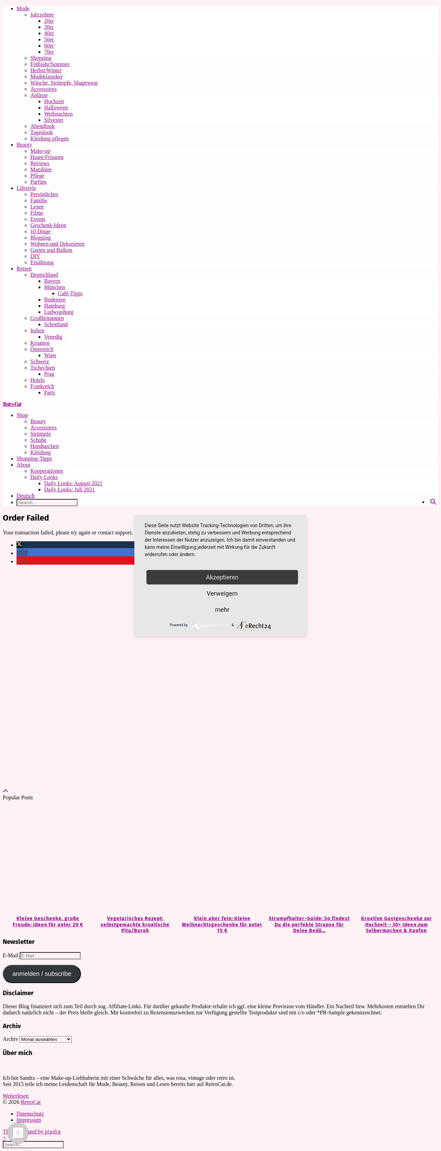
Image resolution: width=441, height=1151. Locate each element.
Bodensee (54, 299)
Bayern (52, 281)
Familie (38, 200)
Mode (23, 8)
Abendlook (42, 126)
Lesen (36, 207)
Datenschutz (30, 1114)
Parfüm (38, 182)
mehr (222, 609)
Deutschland (44, 275)
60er (49, 46)
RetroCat (12, 404)
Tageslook (41, 132)
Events (37, 219)
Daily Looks (44, 477)
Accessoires (43, 89)
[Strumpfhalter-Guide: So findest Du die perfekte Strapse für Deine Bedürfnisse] (307, 858)
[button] (19, 545)
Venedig (53, 337)
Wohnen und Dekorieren (57, 244)
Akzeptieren (222, 576)
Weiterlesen (16, 1096)
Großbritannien (47, 318)
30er (49, 27)
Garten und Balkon (51, 250)
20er (49, 21)
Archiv (10, 1039)
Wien (50, 355)
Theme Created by (32, 1131)
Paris (49, 392)
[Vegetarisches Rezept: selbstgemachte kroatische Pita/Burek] (133, 858)
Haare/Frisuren (46, 157)
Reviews (39, 163)
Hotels (37, 380)
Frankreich (42, 386)
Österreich (41, 349)
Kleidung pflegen (49, 138)
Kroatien (40, 343)
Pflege (37, 176)
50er (49, 39)
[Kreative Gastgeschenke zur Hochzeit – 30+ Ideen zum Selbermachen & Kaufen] (394, 858)
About (23, 465)
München (54, 287)
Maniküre (41, 169)
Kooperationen (46, 471)
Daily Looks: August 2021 (73, 483)
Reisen (24, 268)
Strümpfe (40, 434)
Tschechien (42, 368)
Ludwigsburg (58, 312)
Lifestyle (26, 188)
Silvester (53, 120)
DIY (35, 256)
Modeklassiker (46, 76)
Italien (37, 330)
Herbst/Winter (46, 70)
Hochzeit (54, 101)
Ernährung (42, 262)
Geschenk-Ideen (48, 225)
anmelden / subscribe (41, 973)
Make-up (40, 151)
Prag (49, 374)
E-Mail (11, 955)
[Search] (433, 502)
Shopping (40, 58)
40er (49, 33)
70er (49, 52)
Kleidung (40, 452)
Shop (22, 415)
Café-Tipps (70, 293)
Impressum (29, 1120)
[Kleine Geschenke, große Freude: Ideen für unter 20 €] (46, 858)
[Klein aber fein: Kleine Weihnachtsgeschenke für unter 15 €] (221, 858)
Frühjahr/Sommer (50, 64)
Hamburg (54, 306)
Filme (36, 213)
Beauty (24, 145)
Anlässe (39, 95)
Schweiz (39, 361)
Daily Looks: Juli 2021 (69, 489)
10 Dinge (40, 231)
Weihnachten (58, 114)
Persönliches (44, 194)
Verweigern (222, 593)
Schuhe (38, 440)
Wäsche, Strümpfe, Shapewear (64, 83)
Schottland (56, 324)
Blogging (40, 238)
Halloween (56, 107)
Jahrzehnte (42, 15)
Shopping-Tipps (34, 458)
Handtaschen (44, 446)
